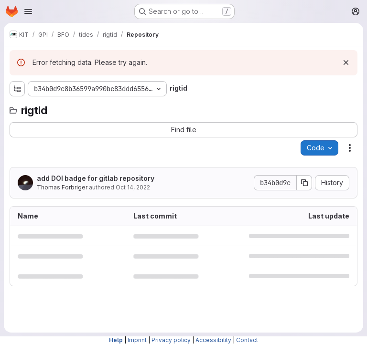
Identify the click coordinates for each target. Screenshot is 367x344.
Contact (247, 340)
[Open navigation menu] (28, 11)
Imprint (137, 340)
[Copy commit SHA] (304, 182)
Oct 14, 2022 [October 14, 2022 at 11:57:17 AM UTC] (133, 187)
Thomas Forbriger (62, 187)
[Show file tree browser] (17, 88)
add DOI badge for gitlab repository (95, 178)
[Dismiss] (346, 62)
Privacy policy (171, 340)
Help (116, 340)
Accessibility (213, 340)
